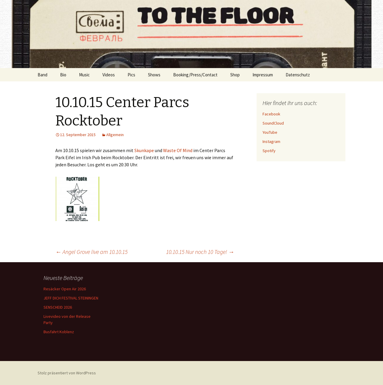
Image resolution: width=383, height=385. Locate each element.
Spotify (269, 150)
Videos (108, 75)
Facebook (271, 114)
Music (84, 75)
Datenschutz (298, 75)
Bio (63, 75)
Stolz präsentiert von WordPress (67, 373)
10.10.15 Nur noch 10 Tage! (200, 251)
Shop (235, 75)
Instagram (271, 141)
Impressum (262, 75)
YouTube (270, 132)
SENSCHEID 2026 (58, 307)
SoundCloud (273, 123)
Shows (154, 75)
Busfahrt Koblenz (59, 331)
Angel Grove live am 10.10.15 (91, 251)
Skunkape (144, 150)
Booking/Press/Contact (195, 75)
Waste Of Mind (177, 150)
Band (42, 75)
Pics (131, 75)
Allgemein (115, 134)
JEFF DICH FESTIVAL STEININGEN (71, 298)
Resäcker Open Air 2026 (65, 288)
